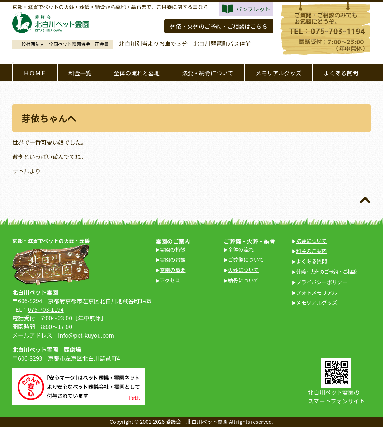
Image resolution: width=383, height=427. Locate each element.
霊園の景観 (173, 259)
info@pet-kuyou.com (86, 335)
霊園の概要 (173, 269)
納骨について (243, 280)
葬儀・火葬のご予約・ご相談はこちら (219, 26)
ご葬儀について (246, 259)
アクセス (170, 280)
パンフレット (253, 9)
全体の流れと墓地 (137, 73)
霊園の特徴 (173, 249)
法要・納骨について (207, 73)
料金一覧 (79, 73)
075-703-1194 (46, 309)
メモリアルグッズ (278, 73)
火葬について (243, 269)
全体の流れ (241, 249)
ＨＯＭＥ (34, 73)
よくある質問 (340, 73)
